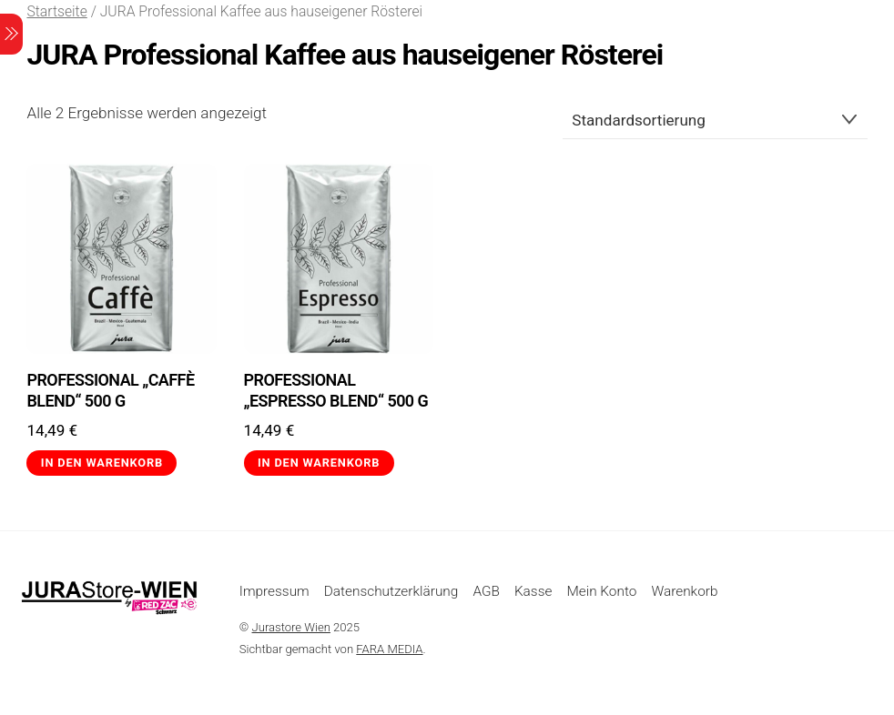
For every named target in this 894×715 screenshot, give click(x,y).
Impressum (274, 591)
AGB (485, 591)
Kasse (533, 591)
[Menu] (11, 34)
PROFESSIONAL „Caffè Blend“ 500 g (110, 390)
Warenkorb (684, 591)
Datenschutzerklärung (391, 591)
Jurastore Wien (291, 627)
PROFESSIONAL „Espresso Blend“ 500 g (336, 390)
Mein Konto (601, 591)
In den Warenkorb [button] (102, 462)
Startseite (56, 11)
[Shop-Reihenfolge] (715, 120)
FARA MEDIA (389, 649)
